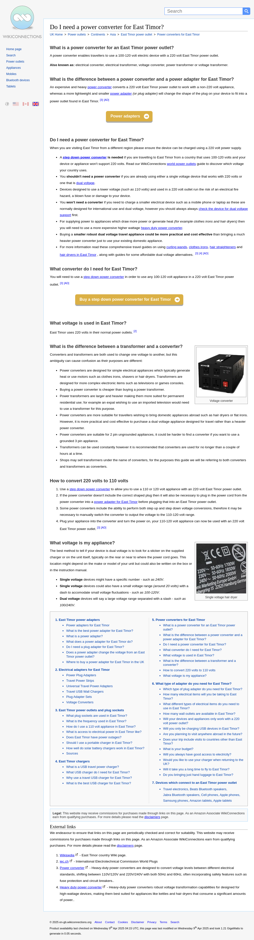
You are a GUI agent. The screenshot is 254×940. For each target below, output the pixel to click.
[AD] (106, 99)
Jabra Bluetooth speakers (181, 795)
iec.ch (64, 861)
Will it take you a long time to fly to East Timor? (196, 769)
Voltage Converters (80, 702)
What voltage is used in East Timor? (188, 655)
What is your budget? (178, 749)
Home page (14, 49)
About (98, 922)
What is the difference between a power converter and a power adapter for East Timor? (203, 637)
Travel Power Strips (80, 680)
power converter (100, 87)
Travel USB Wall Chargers (84, 691)
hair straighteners (223, 247)
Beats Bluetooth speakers (208, 789)
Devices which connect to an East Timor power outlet (196, 783)
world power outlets (181, 164)
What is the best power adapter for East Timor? (99, 631)
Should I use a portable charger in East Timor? (99, 743)
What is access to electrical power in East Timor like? (103, 732)
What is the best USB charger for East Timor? (98, 783)
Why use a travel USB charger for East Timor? (99, 778)
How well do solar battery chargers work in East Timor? (105, 748)
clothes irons (198, 247)
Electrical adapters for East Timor (84, 670)
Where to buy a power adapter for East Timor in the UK (105, 662)
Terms (163, 922)
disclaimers (152, 817)
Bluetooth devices (18, 80)
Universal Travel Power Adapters (89, 686)
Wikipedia (67, 855)
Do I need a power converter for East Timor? (194, 644)
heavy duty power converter (161, 228)
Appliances (13, 68)
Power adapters (125, 116)
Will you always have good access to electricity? (197, 754)
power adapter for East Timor (115, 502)
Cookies (123, 922)
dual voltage (85, 183)
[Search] (203, 11)
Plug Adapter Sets (79, 697)
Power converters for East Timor (180, 620)
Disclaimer (137, 922)
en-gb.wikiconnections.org (75, 922)
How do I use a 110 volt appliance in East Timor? (101, 726)
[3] (101, 99)
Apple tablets (222, 800)
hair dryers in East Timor (78, 255)
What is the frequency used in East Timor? (96, 721)
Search (11, 55)
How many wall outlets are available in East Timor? (199, 713)
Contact (110, 922)
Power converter (72, 868)
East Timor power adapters (79, 620)
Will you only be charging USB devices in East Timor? (201, 728)
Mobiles (11, 74)
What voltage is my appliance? (185, 675)
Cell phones (209, 795)
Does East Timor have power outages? (93, 737)
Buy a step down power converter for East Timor (125, 299)
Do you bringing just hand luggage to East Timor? (198, 775)
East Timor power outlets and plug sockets (91, 710)
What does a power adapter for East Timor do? (99, 641)
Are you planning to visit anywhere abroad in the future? (202, 734)
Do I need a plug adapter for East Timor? (95, 647)
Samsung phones (175, 800)
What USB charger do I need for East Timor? (98, 772)
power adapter (121, 93)
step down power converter (85, 157)
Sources (72, 753)
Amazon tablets (201, 800)
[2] (135, 331)
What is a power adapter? (84, 636)
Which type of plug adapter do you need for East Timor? (202, 689)
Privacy (152, 922)
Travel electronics (175, 789)
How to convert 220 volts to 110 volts (189, 670)
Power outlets (15, 61)
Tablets (11, 86)
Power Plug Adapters (81, 675)
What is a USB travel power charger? (92, 767)
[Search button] (246, 11)
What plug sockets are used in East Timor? (96, 715)
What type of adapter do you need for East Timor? (194, 683)
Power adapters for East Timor (87, 625)
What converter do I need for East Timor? (192, 650)
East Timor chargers (74, 761)
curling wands (176, 247)
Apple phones (229, 795)
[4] (200, 253)
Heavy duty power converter (81, 887)
